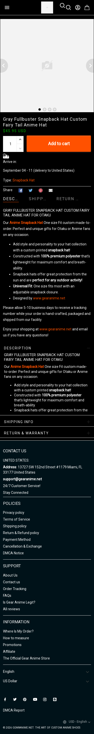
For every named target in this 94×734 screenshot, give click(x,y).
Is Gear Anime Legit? (19, 602)
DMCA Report (14, 710)
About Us (10, 575)
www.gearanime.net (49, 298)
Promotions (12, 645)
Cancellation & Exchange (22, 546)
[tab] (39, 109)
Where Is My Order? (18, 631)
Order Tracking (14, 589)
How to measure (16, 638)
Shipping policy (15, 526)
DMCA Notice (13, 553)
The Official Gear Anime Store (26, 658)
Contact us (11, 582)
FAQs (7, 596)
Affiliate (9, 652)
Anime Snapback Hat (26, 223)
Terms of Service (16, 519)
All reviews (11, 609)
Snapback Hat (24, 180)
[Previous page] (4, 66)
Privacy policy (13, 513)
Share (8, 190)
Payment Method (17, 540)
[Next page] (90, 66)
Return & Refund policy (21, 533)
